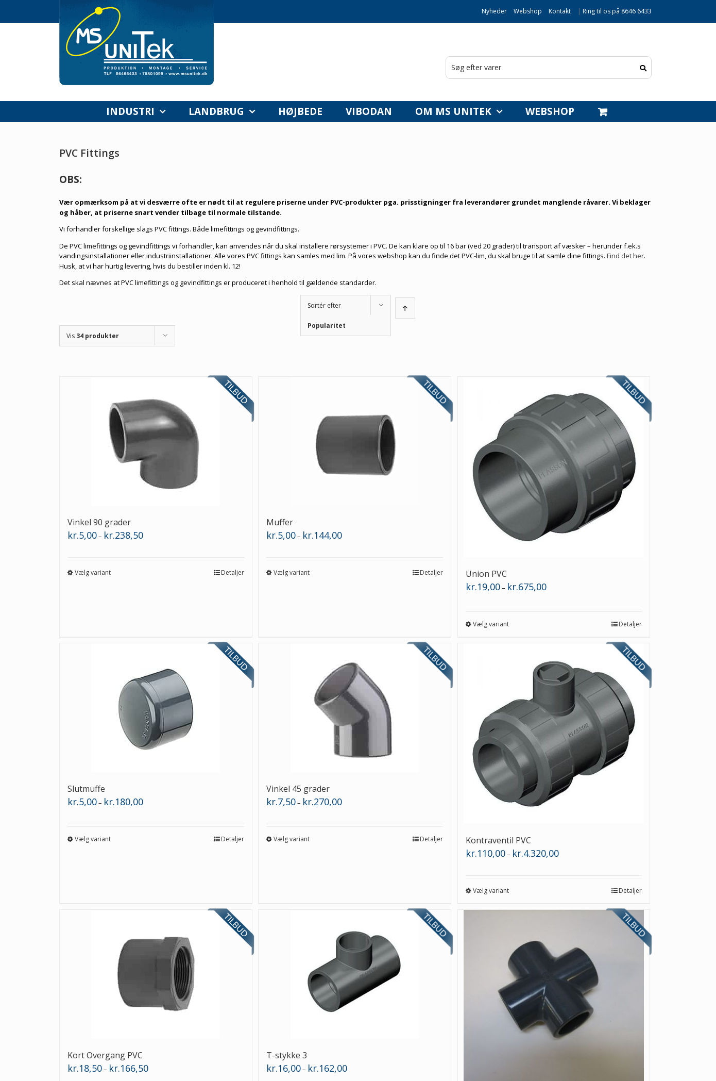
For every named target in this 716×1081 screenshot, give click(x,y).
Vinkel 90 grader (99, 522)
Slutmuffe (86, 788)
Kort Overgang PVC (105, 1055)
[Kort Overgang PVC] (156, 974)
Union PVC (486, 573)
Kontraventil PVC (498, 840)
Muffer (279, 522)
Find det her (625, 255)
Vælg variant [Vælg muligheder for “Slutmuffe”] (93, 839)
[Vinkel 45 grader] (355, 707)
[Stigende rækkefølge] (405, 308)
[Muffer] (355, 441)
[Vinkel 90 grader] (156, 441)
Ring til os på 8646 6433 (617, 11)
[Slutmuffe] (156, 707)
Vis (92, 335)
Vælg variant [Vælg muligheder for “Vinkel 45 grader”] (292, 839)
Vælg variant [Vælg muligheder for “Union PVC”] (491, 624)
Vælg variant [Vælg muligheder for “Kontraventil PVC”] (491, 890)
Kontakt (560, 11)
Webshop (528, 11)
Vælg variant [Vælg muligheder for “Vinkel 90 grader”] (93, 572)
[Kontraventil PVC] (554, 733)
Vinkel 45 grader (298, 788)
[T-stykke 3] (355, 974)
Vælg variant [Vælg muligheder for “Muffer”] (292, 572)
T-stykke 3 (286, 1055)
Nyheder (494, 11)
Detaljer (232, 572)
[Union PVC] (554, 467)
